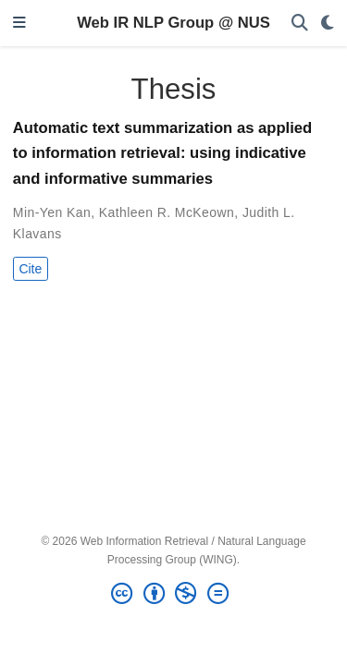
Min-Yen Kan (52, 212)
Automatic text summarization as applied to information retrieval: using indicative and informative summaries (162, 153)
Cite (30, 268)
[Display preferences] (327, 23)
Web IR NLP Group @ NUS (173, 22)
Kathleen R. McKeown (167, 212)
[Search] (299, 23)
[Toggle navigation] (19, 23)
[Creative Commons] (173, 594)
